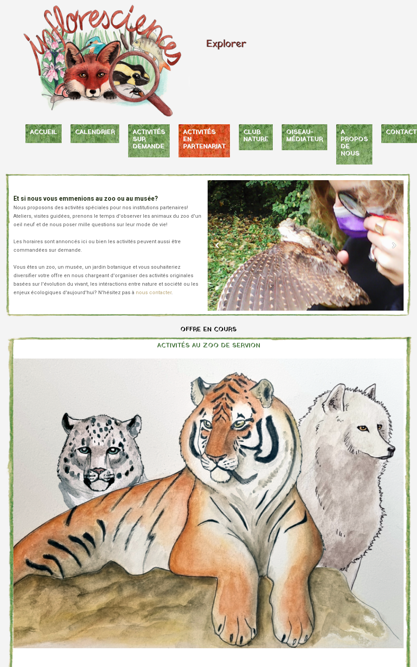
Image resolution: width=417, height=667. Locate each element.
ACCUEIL (43, 132)
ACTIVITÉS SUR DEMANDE (149, 140)
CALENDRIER (95, 132)
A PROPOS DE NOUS (354, 143)
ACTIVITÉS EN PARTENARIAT (204, 140)
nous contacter (153, 293)
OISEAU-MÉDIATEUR (304, 136)
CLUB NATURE (255, 136)
